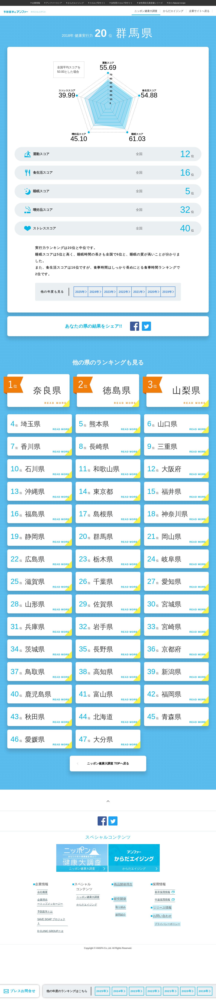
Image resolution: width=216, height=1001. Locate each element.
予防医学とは (44, 941)
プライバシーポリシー (167, 953)
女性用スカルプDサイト (122, 3)
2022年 (152, 990)
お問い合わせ (162, 946)
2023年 (135, 990)
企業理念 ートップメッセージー (49, 932)
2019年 (203, 990)
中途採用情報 (164, 930)
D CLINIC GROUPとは (50, 954)
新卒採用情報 (164, 924)
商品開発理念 (123, 916)
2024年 (118, 990)
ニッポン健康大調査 (87, 928)
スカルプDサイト (97, 3)
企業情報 (36, 3)
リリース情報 (162, 938)
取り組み (120, 937)
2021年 (169, 990)
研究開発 (120, 930)
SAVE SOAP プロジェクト (52, 948)
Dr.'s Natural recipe (176, 3)
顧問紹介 (120, 944)
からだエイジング (76, 3)
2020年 (186, 990)
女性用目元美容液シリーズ (151, 3)
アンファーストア (54, 3)
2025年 (101, 990)
